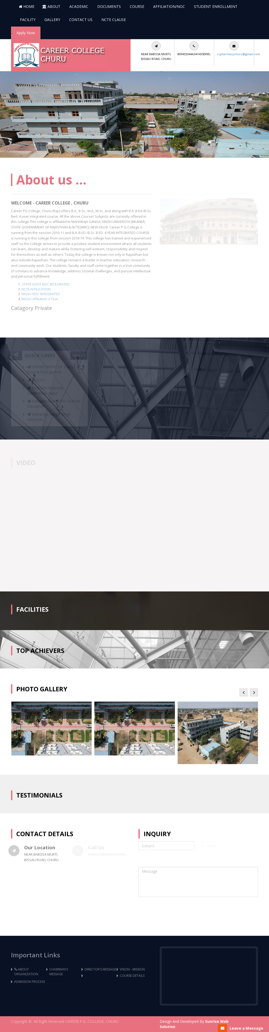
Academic (78, 6)
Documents (108, 6)
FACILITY (27, 19)
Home (26, 6)
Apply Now (26, 32)
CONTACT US (80, 19)
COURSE (136, 6)
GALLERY (51, 19)
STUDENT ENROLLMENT (215, 6)
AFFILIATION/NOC (168, 6)
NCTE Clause (113, 19)
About (51, 6)
